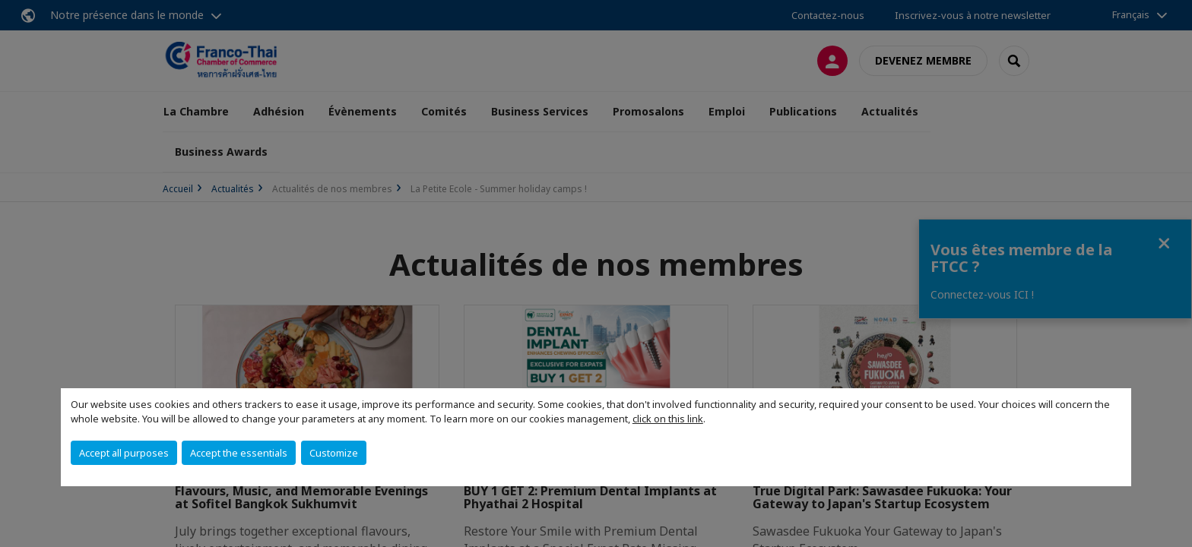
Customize (333, 453)
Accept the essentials (238, 453)
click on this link (667, 418)
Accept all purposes (124, 453)
